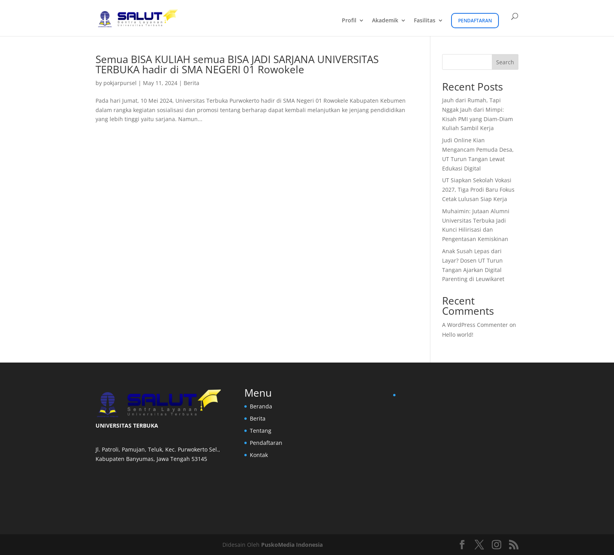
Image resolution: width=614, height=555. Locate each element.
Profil (349, 21)
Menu (258, 393)
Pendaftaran (475, 20)
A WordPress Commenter (475, 324)
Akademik (385, 21)
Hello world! (457, 334)
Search (505, 62)
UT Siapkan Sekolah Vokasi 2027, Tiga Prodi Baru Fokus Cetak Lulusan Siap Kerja (478, 189)
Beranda (261, 406)
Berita (191, 83)
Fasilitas (424, 21)
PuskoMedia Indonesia (292, 544)
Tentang (260, 430)
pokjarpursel (120, 83)
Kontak (259, 455)
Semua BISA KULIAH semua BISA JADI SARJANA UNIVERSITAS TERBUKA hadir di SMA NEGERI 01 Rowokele (237, 64)
